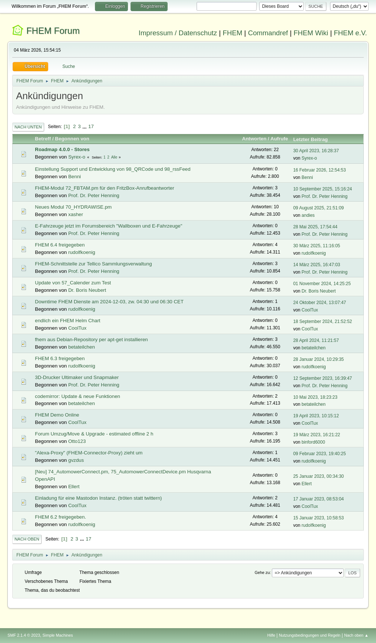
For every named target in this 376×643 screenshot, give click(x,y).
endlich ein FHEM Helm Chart (67, 320)
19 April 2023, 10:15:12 (316, 415)
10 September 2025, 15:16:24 (322, 189)
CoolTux (309, 310)
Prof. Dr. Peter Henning (93, 195)
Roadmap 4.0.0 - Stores (62, 149)
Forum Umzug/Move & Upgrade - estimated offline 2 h (94, 434)
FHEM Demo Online (57, 415)
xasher (75, 214)
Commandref (268, 33)
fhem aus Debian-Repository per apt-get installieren (91, 339)
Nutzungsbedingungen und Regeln (309, 635)
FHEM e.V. (350, 33)
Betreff (43, 138)
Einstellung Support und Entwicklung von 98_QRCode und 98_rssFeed (112, 169)
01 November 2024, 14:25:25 (322, 283)
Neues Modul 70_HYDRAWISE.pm (73, 207)
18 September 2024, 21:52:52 (322, 321)
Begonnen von (72, 138)
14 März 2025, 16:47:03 (316, 264)
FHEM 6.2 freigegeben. (60, 517)
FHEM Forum (53, 31)
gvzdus (76, 460)
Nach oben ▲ (356, 635)
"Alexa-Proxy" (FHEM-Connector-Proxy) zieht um (88, 453)
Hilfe (271, 635)
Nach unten (28, 127)
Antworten (254, 138)
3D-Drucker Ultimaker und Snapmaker (77, 377)
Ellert (73, 486)
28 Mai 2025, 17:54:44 (315, 226)
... (85, 126)
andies (307, 215)
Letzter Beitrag (313, 139)
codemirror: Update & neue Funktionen (77, 396)
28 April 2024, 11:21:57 (316, 340)
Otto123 (77, 441)
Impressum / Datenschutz (178, 33)
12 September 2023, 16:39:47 (322, 378)
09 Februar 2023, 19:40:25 (319, 453)
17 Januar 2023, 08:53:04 (318, 499)
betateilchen (81, 347)
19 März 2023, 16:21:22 (316, 434)
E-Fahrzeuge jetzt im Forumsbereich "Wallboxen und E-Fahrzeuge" (108, 226)
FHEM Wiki (311, 33)
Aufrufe (279, 138)
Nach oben (26, 539)
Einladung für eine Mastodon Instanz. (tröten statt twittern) (98, 498)
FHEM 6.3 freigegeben (60, 358)
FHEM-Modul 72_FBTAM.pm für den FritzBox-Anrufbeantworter (104, 188)
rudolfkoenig (81, 252)
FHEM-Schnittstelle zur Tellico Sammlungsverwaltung (93, 264)
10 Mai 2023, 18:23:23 (315, 397)
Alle (114, 157)
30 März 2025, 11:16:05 (316, 245)
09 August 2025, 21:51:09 (318, 207)
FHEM (233, 33)
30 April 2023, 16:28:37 (316, 150)
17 (91, 126)
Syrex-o (76, 157)
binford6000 (313, 442)
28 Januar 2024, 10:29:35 (318, 359)
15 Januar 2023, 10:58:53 (318, 517)
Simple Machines (58, 635)
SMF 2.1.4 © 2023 (23, 635)
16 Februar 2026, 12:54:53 (319, 170)
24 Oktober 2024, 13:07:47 (319, 302)
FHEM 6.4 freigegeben (60, 245)
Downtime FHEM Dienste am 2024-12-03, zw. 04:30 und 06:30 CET (109, 301)
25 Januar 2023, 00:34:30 (318, 476)
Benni (74, 176)
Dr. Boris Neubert (87, 290)
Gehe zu (262, 572)
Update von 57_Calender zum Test (73, 282)
